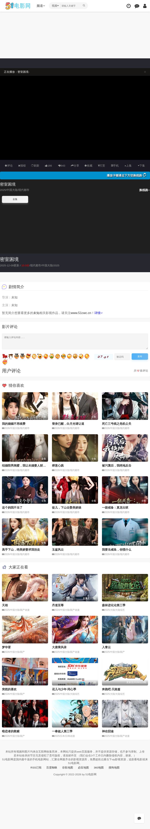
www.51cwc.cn (81, 313)
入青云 (106, 647)
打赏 (101, 165)
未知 (36, 313)
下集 (141, 165)
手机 (115, 165)
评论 (9, 165)
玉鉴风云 (58, 549)
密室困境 (9, 259)
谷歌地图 (67, 767)
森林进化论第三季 (113, 605)
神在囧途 (108, 731)
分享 (75, 165)
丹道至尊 (58, 605)
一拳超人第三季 (62, 731)
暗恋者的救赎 (11, 731)
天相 (5, 605)
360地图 (99, 767)
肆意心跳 (58, 465)
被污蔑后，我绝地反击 (116, 465)
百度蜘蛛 (51, 767)
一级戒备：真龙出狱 (115, 507)
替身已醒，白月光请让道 (68, 423)
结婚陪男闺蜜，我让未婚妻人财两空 (25, 465)
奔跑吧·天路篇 (111, 689)
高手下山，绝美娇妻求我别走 (21, 549)
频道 (41, 5)
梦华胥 (6, 647)
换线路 (144, 190)
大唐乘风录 (59, 647)
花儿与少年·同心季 (64, 689)
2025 (57, 265)
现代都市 (35, 265)
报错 (22, 165)
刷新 (35, 165)
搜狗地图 (114, 767)
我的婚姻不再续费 (13, 423)
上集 (128, 165)
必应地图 (83, 767)
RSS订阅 (35, 767)
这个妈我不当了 (12, 507)
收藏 (88, 165)
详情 (98, 313)
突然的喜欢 (9, 689)
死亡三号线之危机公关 (116, 423)
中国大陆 (47, 265)
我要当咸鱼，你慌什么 (116, 549)
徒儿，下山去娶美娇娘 (66, 507)
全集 (15, 199)
